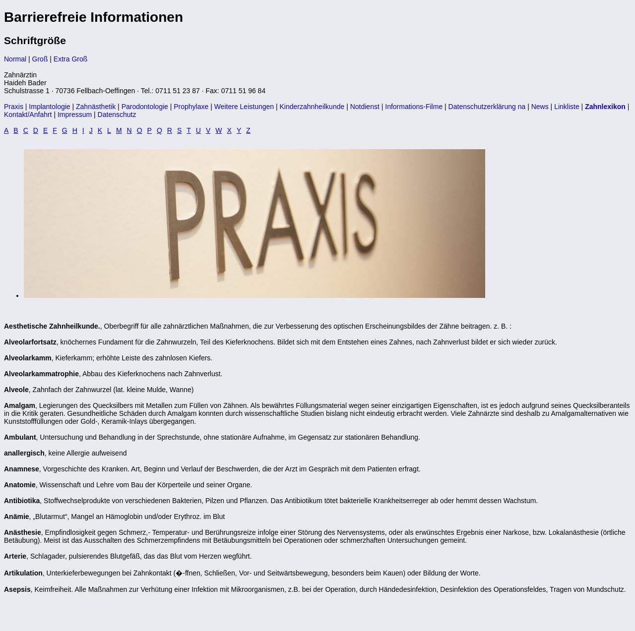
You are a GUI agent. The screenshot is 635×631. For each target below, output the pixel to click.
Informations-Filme (414, 107)
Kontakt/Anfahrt (28, 114)
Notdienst (365, 107)
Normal (15, 59)
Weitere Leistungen (244, 107)
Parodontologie (145, 107)
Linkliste (566, 107)
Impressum (75, 114)
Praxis (13, 107)
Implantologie (49, 107)
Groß (40, 59)
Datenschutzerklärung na (487, 107)
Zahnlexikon (605, 107)
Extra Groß (70, 59)
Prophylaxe (191, 107)
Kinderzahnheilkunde (312, 107)
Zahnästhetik (96, 107)
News (540, 107)
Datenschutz (117, 114)
